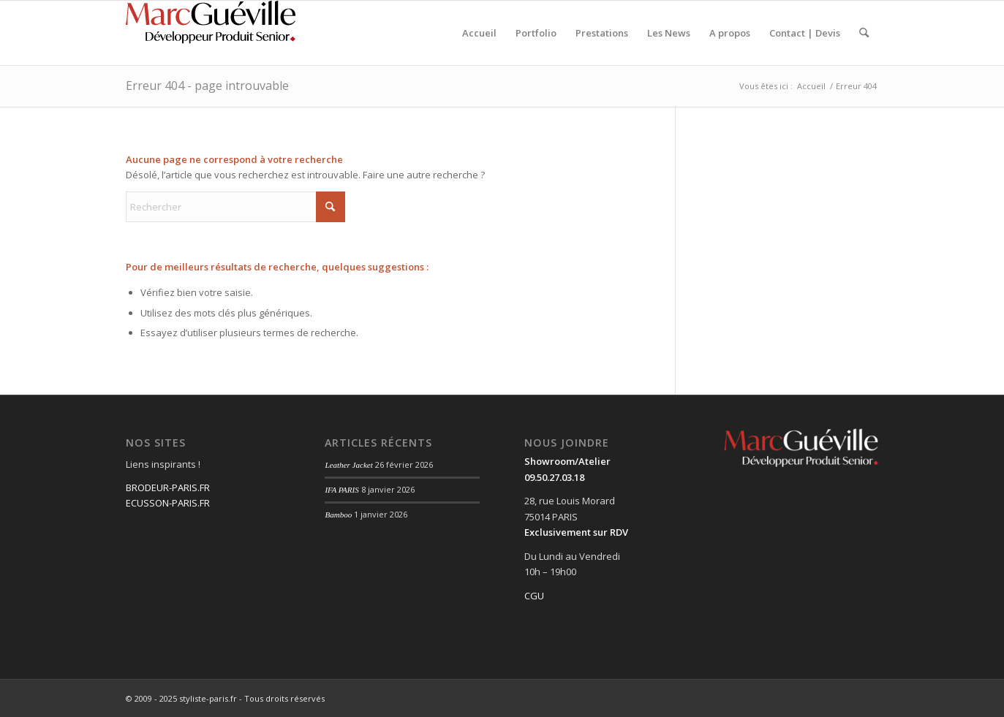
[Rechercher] (864, 33)
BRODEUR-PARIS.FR (168, 487)
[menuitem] (479, 33)
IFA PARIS (341, 489)
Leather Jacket (348, 464)
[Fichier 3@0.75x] (213, 33)
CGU (534, 595)
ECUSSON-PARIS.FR (168, 502)
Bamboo (338, 514)
